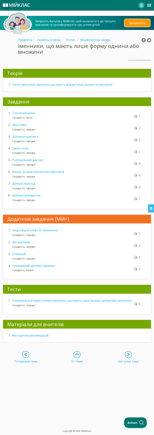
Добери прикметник (26, 195)
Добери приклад (23, 184)
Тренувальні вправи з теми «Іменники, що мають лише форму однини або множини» (72, 301)
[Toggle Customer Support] (135, 422)
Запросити (137, 22)
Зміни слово (20, 148)
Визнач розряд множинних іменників (38, 172)
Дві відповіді (21, 242)
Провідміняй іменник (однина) (33, 266)
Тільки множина (23, 113)
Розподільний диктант (28, 160)
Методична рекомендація (30, 335)
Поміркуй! (19, 254)
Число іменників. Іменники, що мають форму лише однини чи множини (62, 85)
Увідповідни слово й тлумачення (35, 230)
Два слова (19, 125)
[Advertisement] (77, 387)
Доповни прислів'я (25, 136)
